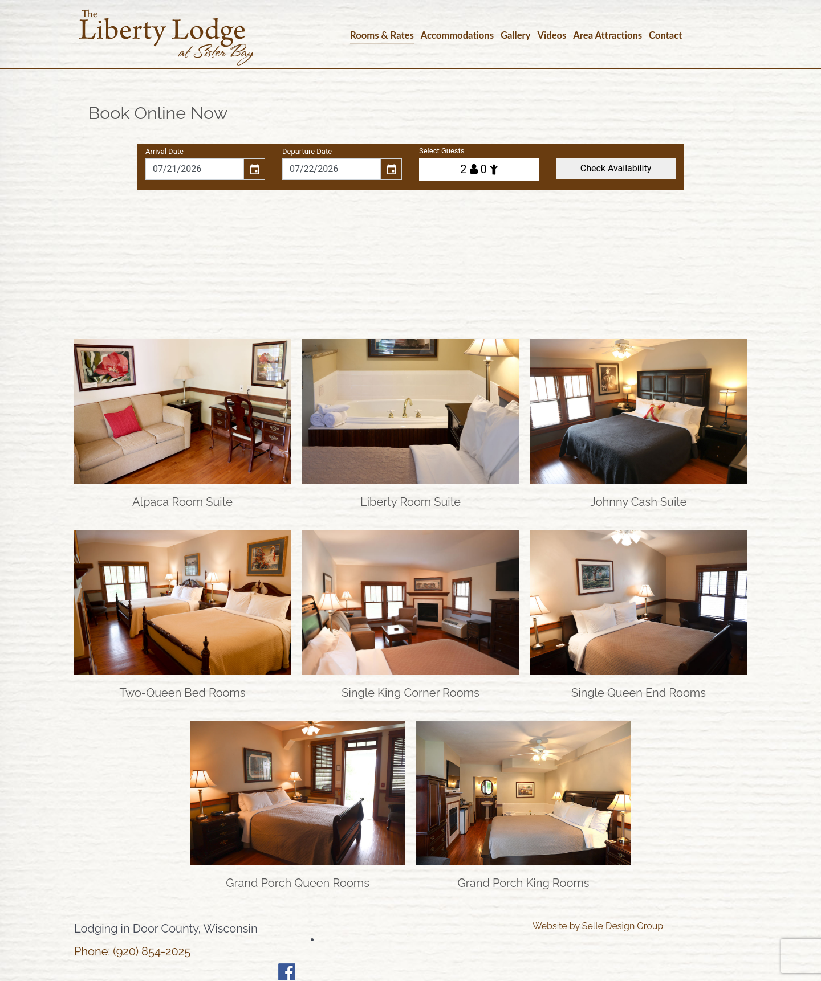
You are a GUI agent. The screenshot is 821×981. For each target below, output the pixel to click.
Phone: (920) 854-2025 (132, 951)
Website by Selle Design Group (598, 926)
